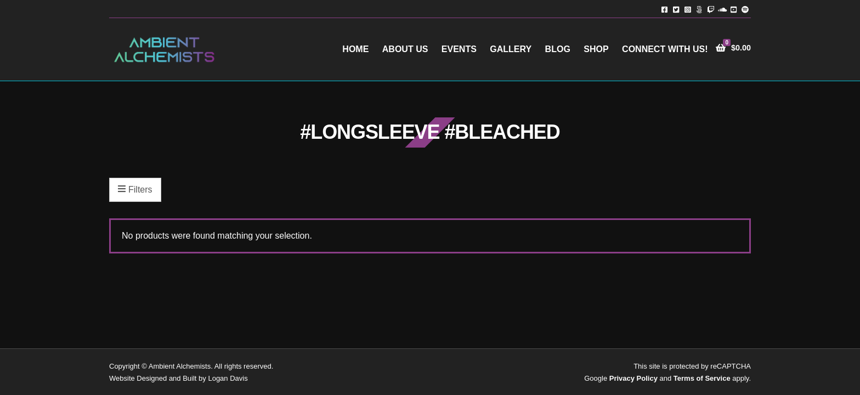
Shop (596, 49)
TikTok (699, 9)
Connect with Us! (665, 49)
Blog (557, 49)
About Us (405, 49)
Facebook (664, 9)
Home (355, 49)
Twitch (710, 9)
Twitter (676, 9)
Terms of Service (702, 378)
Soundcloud (722, 9)
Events (459, 49)
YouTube (733, 9)
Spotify (745, 9)
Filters (135, 189)
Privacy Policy (633, 378)
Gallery (510, 49)
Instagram (687, 9)
